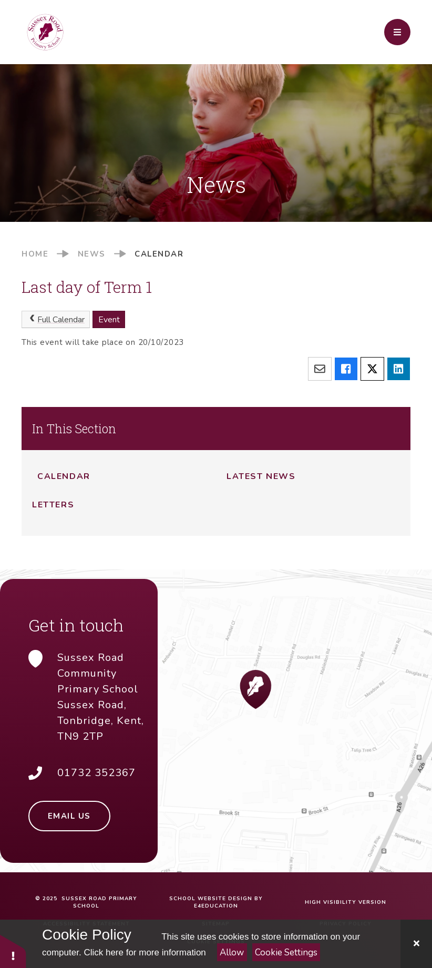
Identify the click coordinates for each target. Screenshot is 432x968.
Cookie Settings (286, 952)
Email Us (69, 816)
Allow (232, 952)
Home (35, 254)
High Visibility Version (345, 902)
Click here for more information (144, 952)
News (92, 254)
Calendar (159, 254)
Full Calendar (56, 319)
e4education (216, 906)
